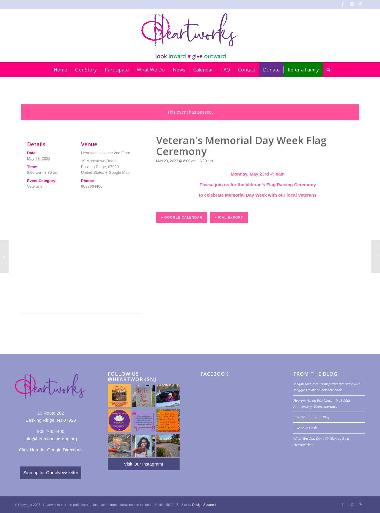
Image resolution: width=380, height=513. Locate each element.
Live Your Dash (305, 428)
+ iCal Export (229, 217)
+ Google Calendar (181, 217)
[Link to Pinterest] (360, 4)
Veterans (34, 186)
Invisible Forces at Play (311, 417)
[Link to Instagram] (351, 4)
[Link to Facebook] (342, 4)
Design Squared (204, 504)
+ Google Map (117, 172)
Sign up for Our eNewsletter (50, 472)
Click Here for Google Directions (51, 449)
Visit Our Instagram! (143, 463)
